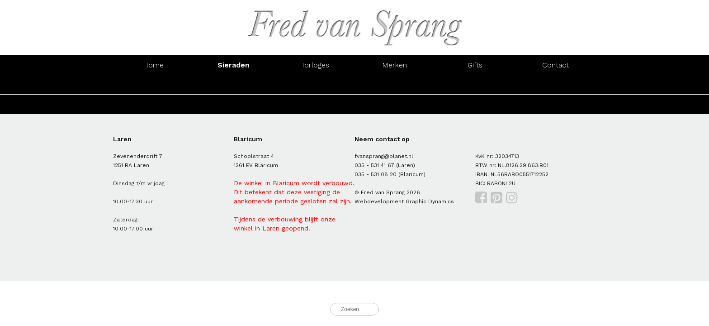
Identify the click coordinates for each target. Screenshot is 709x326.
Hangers (475, 84)
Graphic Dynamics (430, 201)
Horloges (314, 65)
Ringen (153, 84)
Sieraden (233, 65)
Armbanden (314, 84)
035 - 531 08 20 (375, 174)
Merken (394, 65)
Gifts (475, 65)
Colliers (394, 84)
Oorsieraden (233, 84)
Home (153, 65)
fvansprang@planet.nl (383, 156)
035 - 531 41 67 (374, 165)
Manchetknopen (555, 84)
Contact (555, 65)
